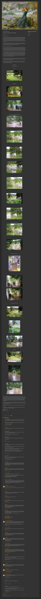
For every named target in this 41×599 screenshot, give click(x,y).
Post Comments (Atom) (8, 595)
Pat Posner (6, 455)
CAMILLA (6, 554)
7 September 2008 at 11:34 (8, 489)
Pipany (5, 563)
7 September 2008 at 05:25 (8, 441)
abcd (5, 537)
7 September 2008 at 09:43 (8, 477)
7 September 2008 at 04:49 (8, 425)
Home (14, 594)
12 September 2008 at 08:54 (8, 591)
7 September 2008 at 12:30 (8, 497)
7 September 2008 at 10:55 (8, 483)
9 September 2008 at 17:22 (8, 561)
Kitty (5, 504)
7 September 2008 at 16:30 (8, 525)
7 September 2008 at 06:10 (8, 453)
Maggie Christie (6, 543)
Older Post (24, 594)
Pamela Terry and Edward (8, 520)
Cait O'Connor (8, 3)
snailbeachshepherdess (7, 479)
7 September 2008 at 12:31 (8, 502)
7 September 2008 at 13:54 (8, 518)
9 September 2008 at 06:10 (8, 552)
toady (5, 427)
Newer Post (4, 594)
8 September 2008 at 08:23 (8, 546)
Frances (6, 443)
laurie (5, 532)
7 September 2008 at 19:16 (8, 530)
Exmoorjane (6, 548)
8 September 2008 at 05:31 (8, 541)
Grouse (6, 510)
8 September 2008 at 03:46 (8, 535)
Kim (5, 491)
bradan (6, 485)
